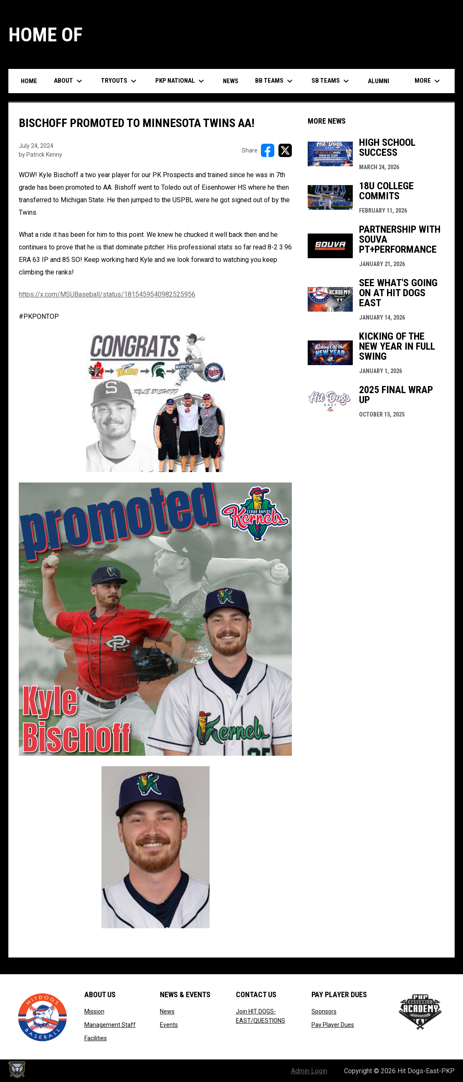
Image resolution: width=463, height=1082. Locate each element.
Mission (94, 1011)
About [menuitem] (69, 81)
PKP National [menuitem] (180, 81)
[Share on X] (285, 150)
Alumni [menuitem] (378, 81)
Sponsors (323, 1011)
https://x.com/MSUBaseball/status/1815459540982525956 (107, 294)
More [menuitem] (428, 81)
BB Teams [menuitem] (275, 81)
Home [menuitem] (29, 81)
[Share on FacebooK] (267, 150)
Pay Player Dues (332, 1024)
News (167, 1011)
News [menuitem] (230, 81)
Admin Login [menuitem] (309, 1071)
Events (169, 1024)
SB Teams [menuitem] (331, 81)
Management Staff (110, 1024)
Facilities (95, 1038)
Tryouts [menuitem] (120, 81)
